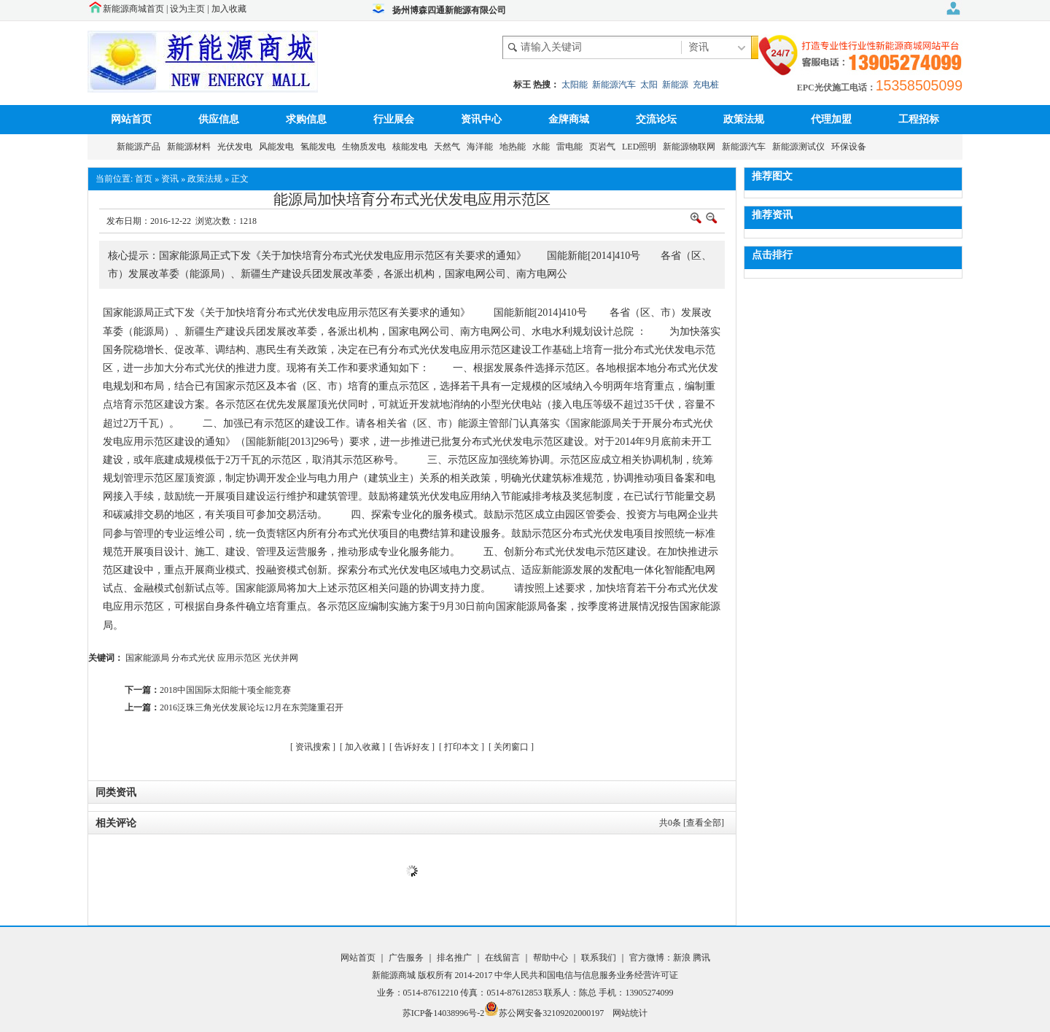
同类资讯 (116, 792)
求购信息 (306, 119)
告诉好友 (411, 747)
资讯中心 (481, 119)
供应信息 (218, 119)
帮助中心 (551, 958)
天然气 (449, 146)
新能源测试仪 (800, 146)
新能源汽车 (614, 84)
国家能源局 (147, 658)
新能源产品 (141, 146)
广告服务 (407, 958)
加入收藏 (228, 9)
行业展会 (393, 119)
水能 (543, 146)
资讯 (170, 179)
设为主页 (187, 9)
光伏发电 (237, 146)
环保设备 (851, 146)
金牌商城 (568, 119)
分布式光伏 (193, 658)
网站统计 (630, 1013)
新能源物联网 (691, 146)
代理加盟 (831, 119)
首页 (143, 179)
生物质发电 (366, 146)
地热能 (514, 146)
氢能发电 (320, 146)
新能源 (675, 84)
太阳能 (574, 84)
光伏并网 (280, 658)
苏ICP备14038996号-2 (443, 1013)
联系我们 (598, 958)
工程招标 (918, 119)
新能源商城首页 (133, 9)
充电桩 (706, 84)
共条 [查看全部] (691, 823)
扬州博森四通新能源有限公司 (449, 10)
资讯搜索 (312, 747)
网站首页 (131, 119)
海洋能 (482, 146)
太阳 (649, 84)
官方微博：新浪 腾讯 (669, 958)
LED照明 (641, 146)
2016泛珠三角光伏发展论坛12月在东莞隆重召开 (251, 707)
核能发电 (412, 146)
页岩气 (604, 146)
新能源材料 (191, 146)
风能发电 (278, 146)
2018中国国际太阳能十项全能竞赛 (225, 690)
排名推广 (454, 958)
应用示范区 (239, 658)
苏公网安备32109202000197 (544, 1013)
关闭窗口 (511, 747)
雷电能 (571, 146)
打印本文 (461, 747)
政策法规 (743, 119)
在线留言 (501, 958)
